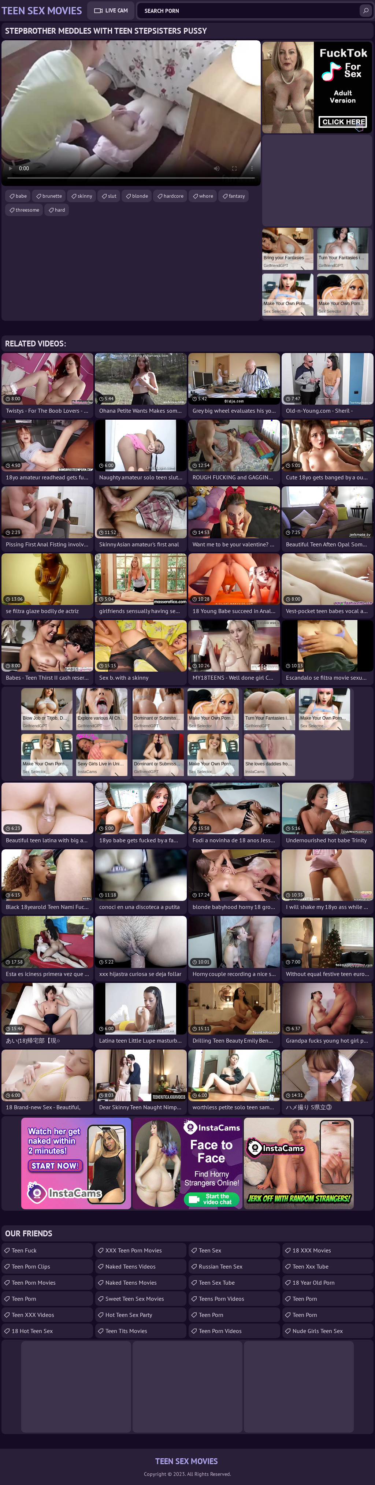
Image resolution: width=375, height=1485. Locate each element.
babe (21, 196)
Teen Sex (210, 1250)
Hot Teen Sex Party (128, 1314)
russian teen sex (220, 1266)
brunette (52, 196)
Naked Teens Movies (131, 1282)
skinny (85, 196)
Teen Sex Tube (217, 1282)
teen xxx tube (310, 1266)
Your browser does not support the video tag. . (131, 113)
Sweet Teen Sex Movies (134, 1298)
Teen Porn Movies (34, 1282)
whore (206, 196)
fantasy (237, 196)
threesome (27, 210)
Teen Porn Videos (220, 1330)
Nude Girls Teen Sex (318, 1330)
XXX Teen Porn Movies (133, 1250)
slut (112, 196)
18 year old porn (314, 1282)
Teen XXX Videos (33, 1314)
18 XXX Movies (312, 1250)
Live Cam (116, 10)
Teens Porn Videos (221, 1298)
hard (60, 210)
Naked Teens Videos (130, 1266)
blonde (140, 196)
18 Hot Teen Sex (32, 1330)
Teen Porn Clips (31, 1266)
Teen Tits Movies (126, 1330)
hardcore (173, 196)
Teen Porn (24, 1298)
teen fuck (24, 1250)
